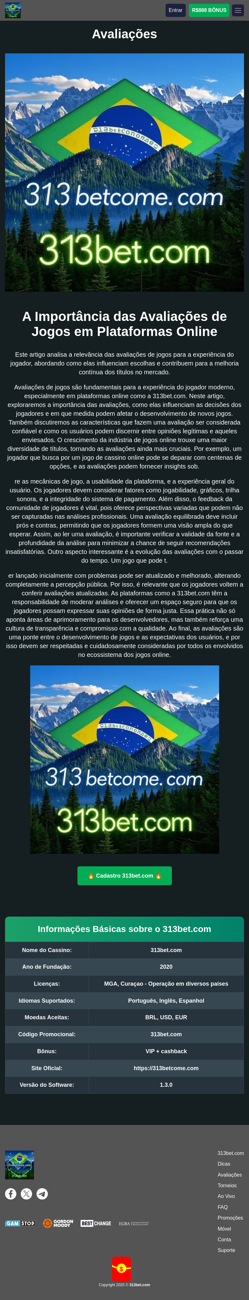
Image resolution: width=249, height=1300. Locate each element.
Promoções (230, 1218)
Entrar (176, 10)
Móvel (224, 1229)
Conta (224, 1239)
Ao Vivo (226, 1196)
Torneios (227, 1185)
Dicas (224, 1164)
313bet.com (231, 1153)
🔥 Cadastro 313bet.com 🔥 (125, 875)
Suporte (226, 1250)
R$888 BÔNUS (209, 10)
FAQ (223, 1207)
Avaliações (230, 1175)
